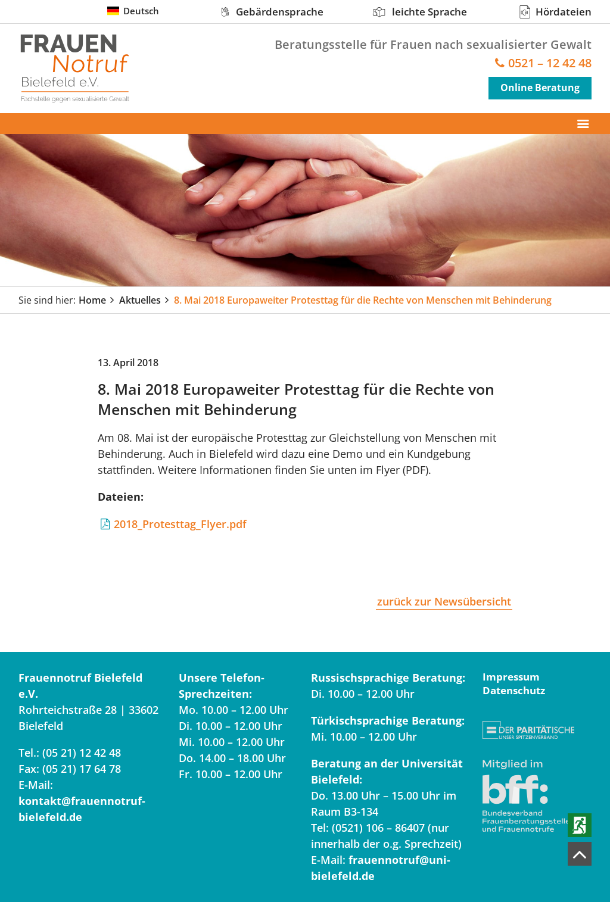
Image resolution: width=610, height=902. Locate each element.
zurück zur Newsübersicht (444, 601)
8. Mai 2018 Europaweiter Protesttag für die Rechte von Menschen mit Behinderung (363, 300)
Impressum (511, 676)
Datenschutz (514, 690)
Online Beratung (540, 87)
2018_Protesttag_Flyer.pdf (180, 524)
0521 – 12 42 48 (550, 63)
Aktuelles (140, 300)
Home (92, 300)
